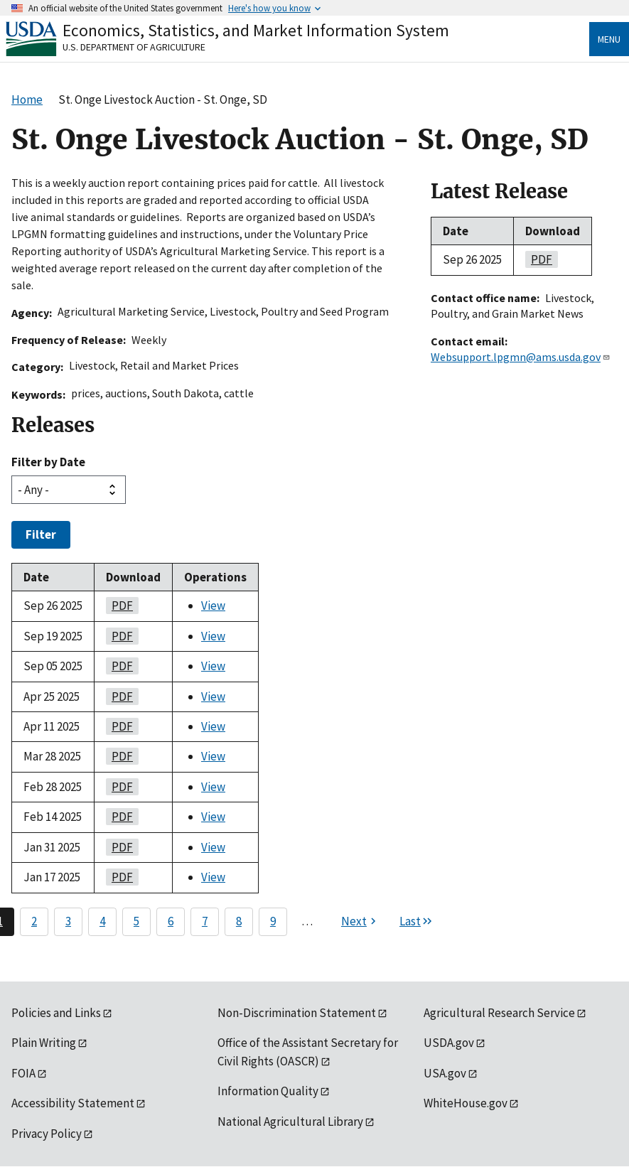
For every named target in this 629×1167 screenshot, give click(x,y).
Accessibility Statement (72, 1103)
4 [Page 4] (102, 921)
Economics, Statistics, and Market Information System (256, 30)
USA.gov (445, 1073)
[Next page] (360, 922)
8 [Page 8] (239, 921)
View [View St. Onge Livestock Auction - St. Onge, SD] (213, 605)
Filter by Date (48, 462)
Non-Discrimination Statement (296, 1013)
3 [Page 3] (68, 921)
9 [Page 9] (273, 921)
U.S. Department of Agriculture (134, 47)
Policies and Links (56, 1013)
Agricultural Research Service (499, 1013)
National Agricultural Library (290, 1121)
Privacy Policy (46, 1133)
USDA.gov (449, 1042)
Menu (609, 39)
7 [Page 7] (205, 921)
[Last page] (416, 922)
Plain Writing (43, 1042)
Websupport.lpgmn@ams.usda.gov (521, 357)
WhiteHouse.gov (465, 1103)
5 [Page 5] (136, 921)
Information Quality (267, 1091)
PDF (119, 605)
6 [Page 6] (170, 921)
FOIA (23, 1073)
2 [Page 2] (34, 921)
